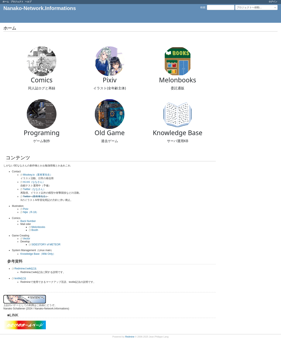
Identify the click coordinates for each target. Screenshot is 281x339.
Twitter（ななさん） (34, 189)
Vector (26, 238)
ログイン (273, 1)
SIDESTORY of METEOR (46, 244)
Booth (34, 230)
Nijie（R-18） (30, 212)
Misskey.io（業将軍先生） (37, 174)
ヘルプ (28, 1)
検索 (202, 7)
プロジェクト (17, 1)
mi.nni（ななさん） (34, 181)
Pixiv (25, 208)
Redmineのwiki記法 (25, 268)
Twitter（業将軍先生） (35, 196)
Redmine (129, 336)
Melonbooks (38, 227)
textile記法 (20, 278)
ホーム (6, 1)
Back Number (28, 221)
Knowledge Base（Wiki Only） (37, 253)
